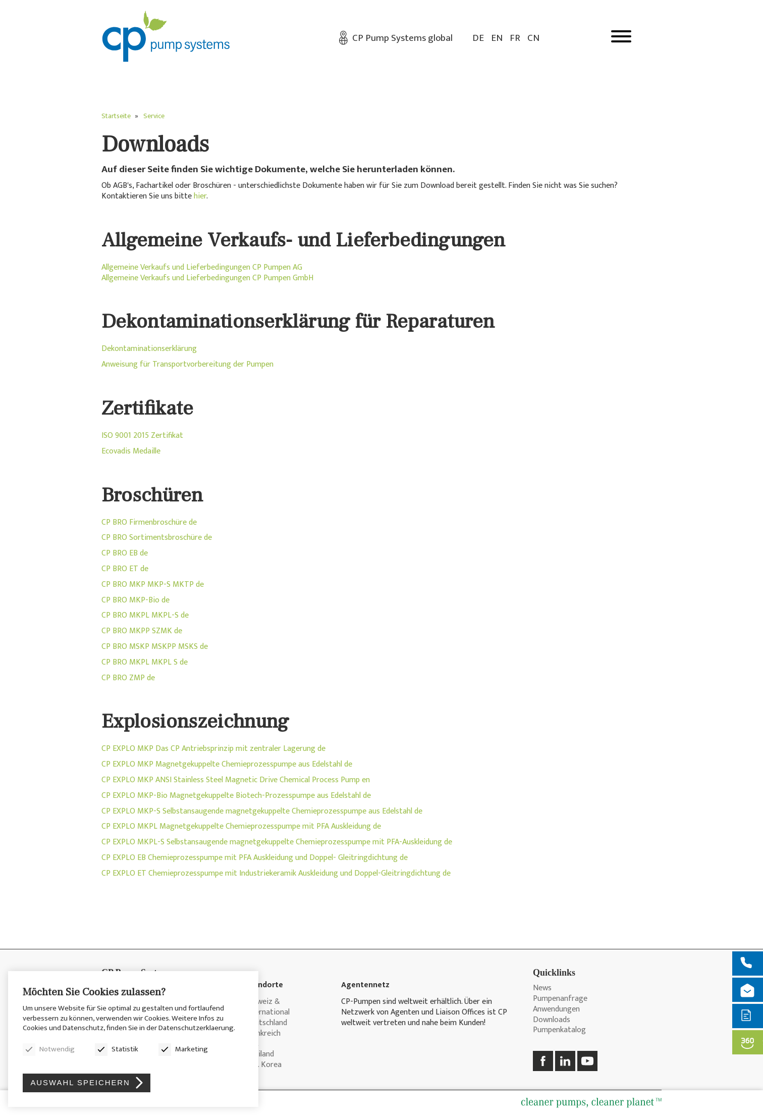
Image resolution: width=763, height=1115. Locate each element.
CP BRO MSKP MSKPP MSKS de (154, 646)
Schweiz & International (267, 1007)
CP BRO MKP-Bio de (135, 600)
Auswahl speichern (81, 1082)
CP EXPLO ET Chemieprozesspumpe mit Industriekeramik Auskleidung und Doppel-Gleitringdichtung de (276, 873)
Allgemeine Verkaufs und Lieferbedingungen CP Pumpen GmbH (207, 278)
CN (533, 38)
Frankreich (263, 1034)
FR (515, 38)
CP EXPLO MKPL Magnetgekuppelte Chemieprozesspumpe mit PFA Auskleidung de (241, 826)
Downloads (551, 1020)
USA (251, 1044)
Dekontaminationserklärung (149, 349)
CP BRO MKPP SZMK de (141, 631)
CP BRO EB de (124, 553)
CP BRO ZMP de (128, 678)
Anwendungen (556, 1009)
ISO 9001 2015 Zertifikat (142, 435)
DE (478, 38)
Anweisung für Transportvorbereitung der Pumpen (187, 364)
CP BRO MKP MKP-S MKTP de (152, 584)
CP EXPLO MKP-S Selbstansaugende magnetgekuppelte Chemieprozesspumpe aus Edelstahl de (261, 811)
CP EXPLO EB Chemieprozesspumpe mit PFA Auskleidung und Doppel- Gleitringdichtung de (254, 858)
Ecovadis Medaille (130, 451)
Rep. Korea (263, 1065)
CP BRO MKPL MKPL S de (144, 662)
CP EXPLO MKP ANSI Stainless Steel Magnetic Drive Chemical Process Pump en (235, 780)
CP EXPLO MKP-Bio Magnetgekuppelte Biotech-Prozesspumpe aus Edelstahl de (236, 795)
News (542, 988)
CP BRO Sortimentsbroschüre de (156, 537)
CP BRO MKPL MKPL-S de (145, 615)
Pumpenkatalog (559, 1030)
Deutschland (266, 1023)
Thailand (259, 1054)
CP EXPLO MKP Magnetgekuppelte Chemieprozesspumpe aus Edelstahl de (226, 764)
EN (497, 38)
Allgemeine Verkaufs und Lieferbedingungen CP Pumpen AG (201, 267)
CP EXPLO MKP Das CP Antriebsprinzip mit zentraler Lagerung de (213, 748)
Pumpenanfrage (560, 999)
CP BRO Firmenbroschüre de (149, 522)
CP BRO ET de (124, 569)
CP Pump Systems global (402, 38)
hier (200, 196)
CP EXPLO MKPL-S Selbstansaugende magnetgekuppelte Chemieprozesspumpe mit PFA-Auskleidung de (276, 842)
